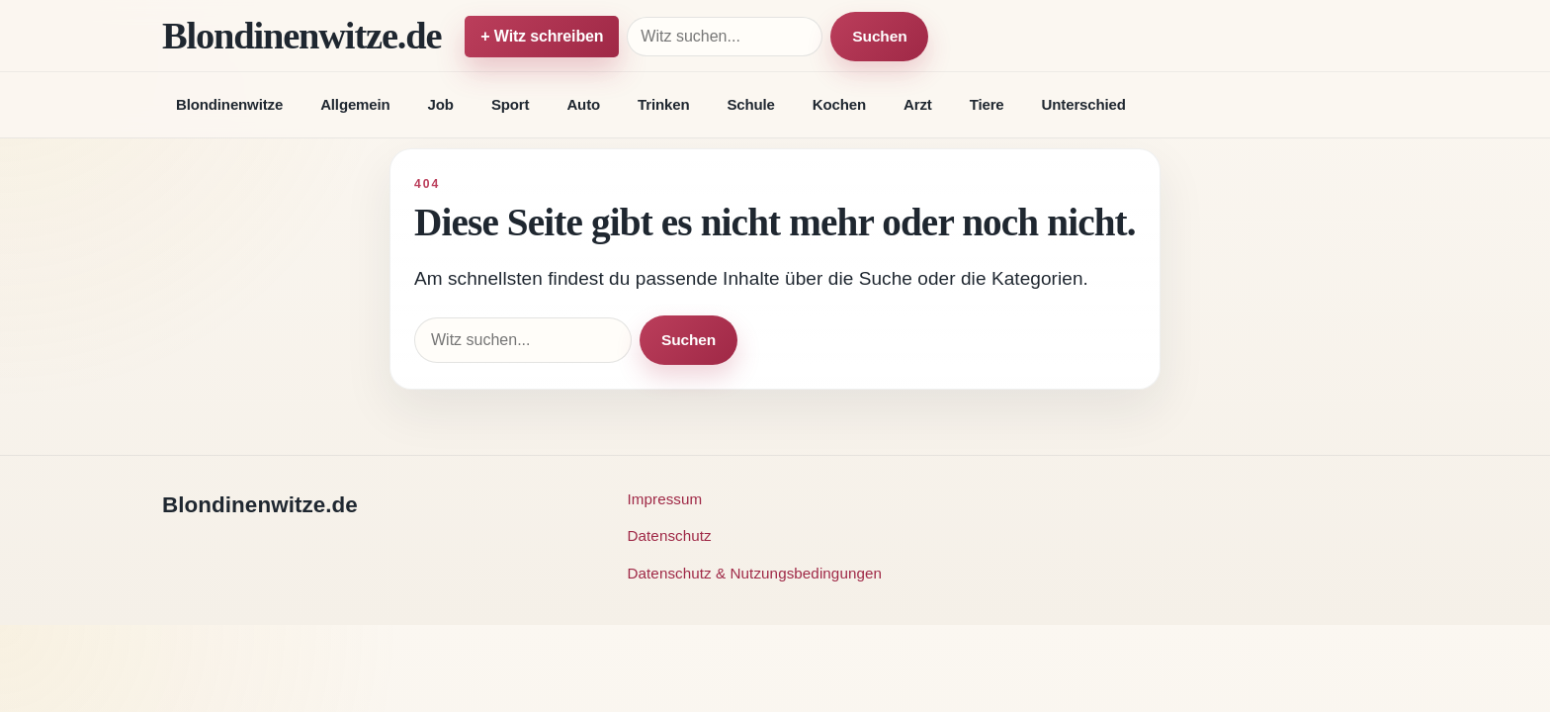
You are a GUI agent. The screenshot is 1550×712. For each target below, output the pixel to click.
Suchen (879, 36)
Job (441, 104)
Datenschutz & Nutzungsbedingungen (755, 573)
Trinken (663, 104)
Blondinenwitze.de (301, 35)
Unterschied (1084, 104)
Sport (510, 104)
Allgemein (354, 104)
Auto (583, 104)
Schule (750, 104)
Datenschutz (670, 535)
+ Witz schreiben (541, 36)
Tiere (987, 104)
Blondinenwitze (229, 104)
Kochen (839, 104)
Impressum (665, 498)
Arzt (918, 104)
